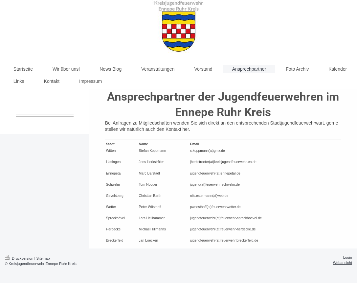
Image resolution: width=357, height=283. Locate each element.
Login (347, 257)
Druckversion (19, 258)
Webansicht (342, 263)
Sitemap (43, 258)
